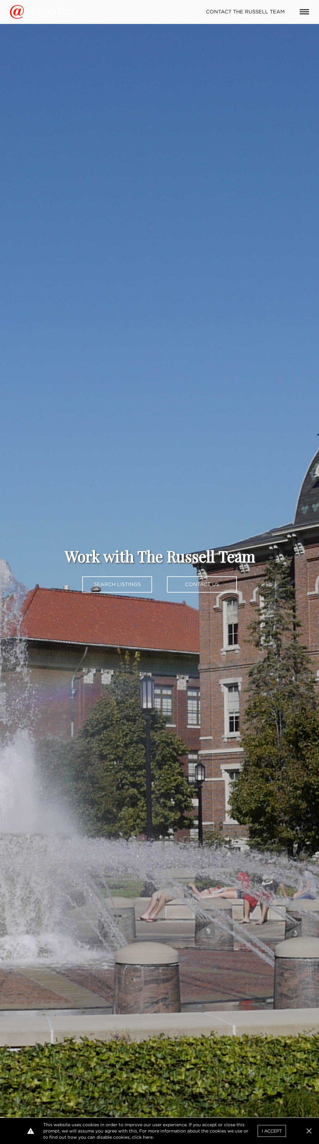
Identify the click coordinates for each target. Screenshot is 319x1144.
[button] (309, 1130)
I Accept (272, 1130)
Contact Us (202, 584)
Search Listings (117, 584)
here (148, 1137)
